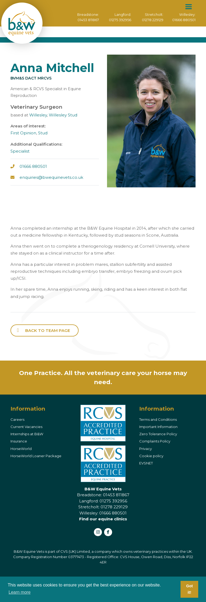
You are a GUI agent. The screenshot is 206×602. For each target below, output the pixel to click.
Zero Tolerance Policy (158, 434)
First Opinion (23, 132)
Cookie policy (151, 456)
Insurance (18, 441)
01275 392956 (119, 20)
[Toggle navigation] (188, 7)
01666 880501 (183, 20)
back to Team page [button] (47, 330)
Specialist (20, 151)
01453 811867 (87, 20)
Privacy (145, 448)
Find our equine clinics (103, 518)
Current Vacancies (26, 427)
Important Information (158, 427)
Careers (17, 419)
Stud (42, 132)
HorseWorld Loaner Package (35, 456)
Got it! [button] (189, 589)
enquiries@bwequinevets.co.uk (51, 177)
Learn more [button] (20, 592)
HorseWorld (21, 448)
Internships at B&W (26, 434)
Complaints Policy (154, 441)
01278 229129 (152, 20)
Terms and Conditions (158, 419)
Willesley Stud (63, 115)
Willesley (38, 115)
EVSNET (146, 463)
